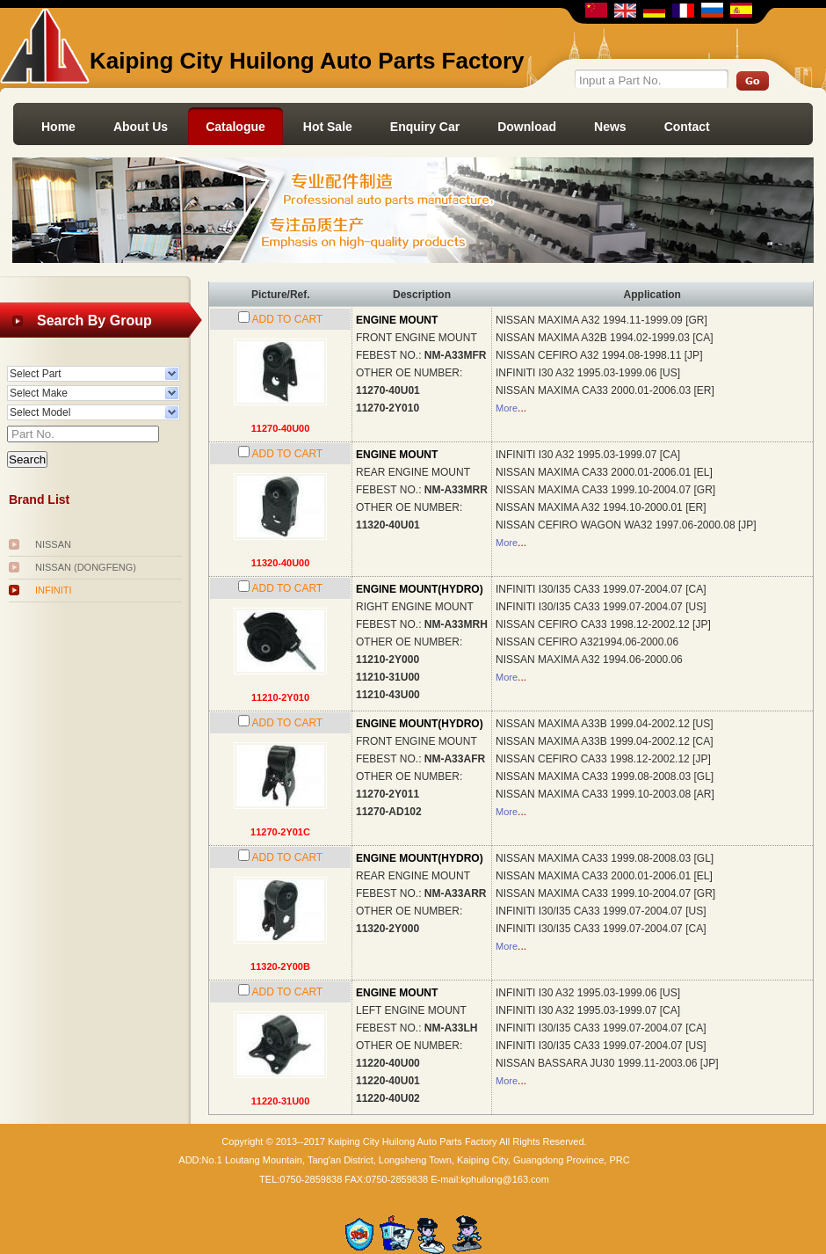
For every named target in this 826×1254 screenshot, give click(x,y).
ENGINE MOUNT (397, 320)
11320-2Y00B (280, 966)
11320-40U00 (280, 563)
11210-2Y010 (280, 697)
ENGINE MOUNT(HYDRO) (419, 589)
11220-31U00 (280, 1101)
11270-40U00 (280, 428)
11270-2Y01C (280, 832)
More (507, 408)
